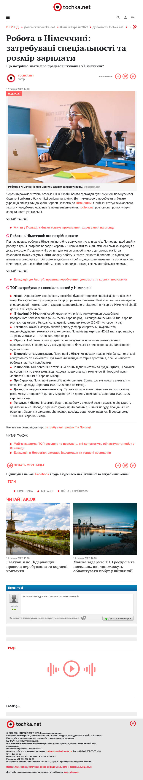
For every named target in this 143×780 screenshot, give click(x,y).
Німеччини (83, 203)
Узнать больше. (71, 772)
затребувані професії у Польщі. (68, 427)
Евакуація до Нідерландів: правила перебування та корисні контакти (37, 566)
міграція (47, 490)
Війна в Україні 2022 (74, 27)
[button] (125, 17)
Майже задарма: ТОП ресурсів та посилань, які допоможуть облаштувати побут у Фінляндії (104, 566)
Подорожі (14, 93)
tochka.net (26, 75)
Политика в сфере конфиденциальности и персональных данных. (60, 767)
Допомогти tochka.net (39, 27)
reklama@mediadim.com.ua (59, 751)
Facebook (42, 474)
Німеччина (25, 490)
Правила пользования (16, 767)
